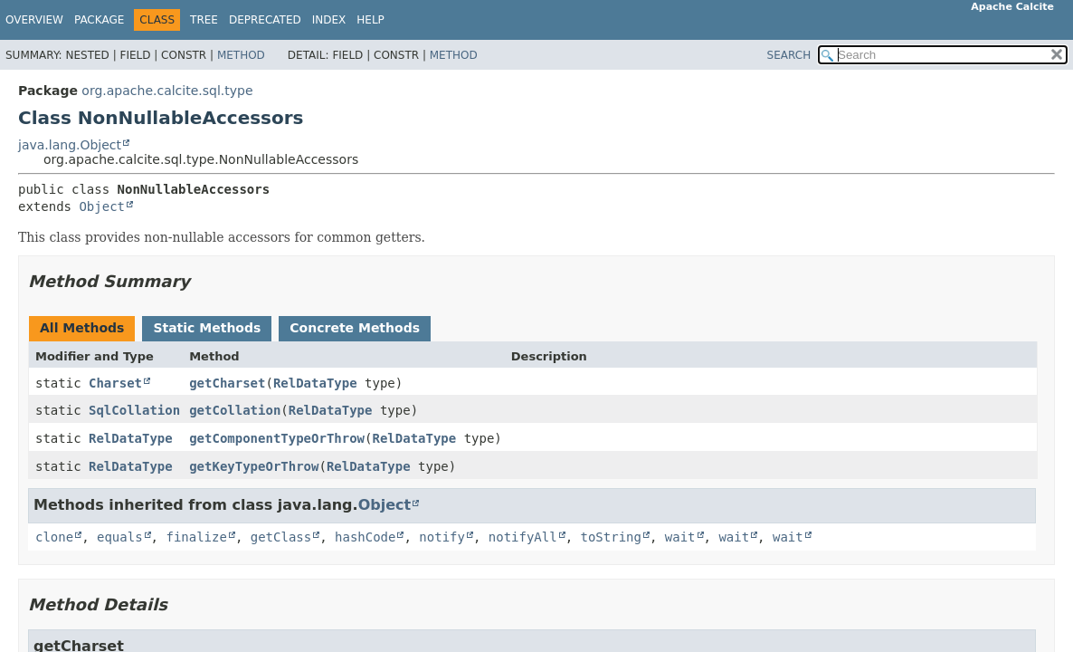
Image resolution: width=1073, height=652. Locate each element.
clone (54, 537)
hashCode (365, 537)
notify (442, 537)
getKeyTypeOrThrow (253, 466)
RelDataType (315, 383)
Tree (204, 20)
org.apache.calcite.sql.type (166, 90)
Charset (115, 383)
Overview (34, 20)
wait (680, 537)
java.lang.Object (69, 145)
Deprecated (265, 20)
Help (370, 20)
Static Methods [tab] (207, 328)
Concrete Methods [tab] (355, 328)
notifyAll (523, 537)
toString (611, 537)
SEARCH (789, 55)
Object (102, 206)
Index (329, 20)
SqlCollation (134, 410)
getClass (281, 537)
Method (241, 55)
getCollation (234, 410)
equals (120, 537)
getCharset (227, 383)
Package (99, 20)
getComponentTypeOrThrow (277, 438)
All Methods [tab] (82, 328)
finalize (196, 537)
